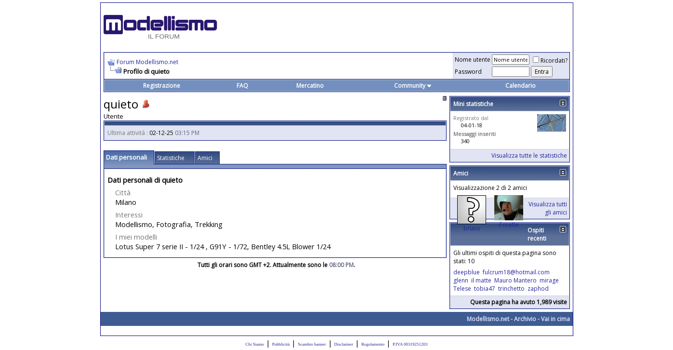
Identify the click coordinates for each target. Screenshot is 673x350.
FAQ (242, 85)
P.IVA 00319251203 (410, 344)
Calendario (520, 85)
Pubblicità (281, 344)
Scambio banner (312, 344)
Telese (462, 288)
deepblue (466, 272)
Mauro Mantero (515, 280)
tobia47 (484, 288)
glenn (460, 280)
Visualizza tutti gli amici (547, 208)
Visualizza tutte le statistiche (529, 155)
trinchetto (511, 288)
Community (413, 85)
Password (468, 71)
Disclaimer (344, 344)
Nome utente (472, 59)
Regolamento (372, 344)
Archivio (525, 319)
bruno (471, 228)
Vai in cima (555, 319)
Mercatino (310, 85)
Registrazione (161, 85)
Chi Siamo (255, 344)
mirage (549, 280)
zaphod (538, 288)
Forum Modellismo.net (147, 62)
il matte (509, 224)
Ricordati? (550, 60)
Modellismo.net (488, 319)
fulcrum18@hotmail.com (516, 272)
